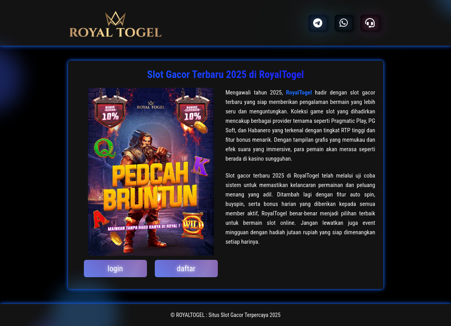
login (115, 268)
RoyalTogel (299, 92)
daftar (186, 268)
